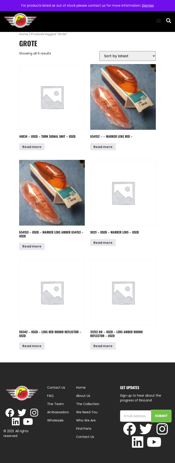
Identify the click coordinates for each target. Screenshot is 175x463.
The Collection (87, 404)
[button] (158, 20)
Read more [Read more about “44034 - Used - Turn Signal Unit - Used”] (31, 147)
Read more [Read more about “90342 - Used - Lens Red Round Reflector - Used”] (31, 346)
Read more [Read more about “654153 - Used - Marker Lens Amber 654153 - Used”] (31, 246)
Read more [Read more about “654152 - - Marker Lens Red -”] (103, 147)
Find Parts (83, 428)
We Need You (87, 412)
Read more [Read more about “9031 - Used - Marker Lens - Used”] (103, 242)
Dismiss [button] (148, 5)
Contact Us (85, 436)
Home (23, 34)
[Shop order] (127, 56)
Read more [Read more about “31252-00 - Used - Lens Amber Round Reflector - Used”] (103, 346)
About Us (83, 395)
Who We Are (86, 420)
